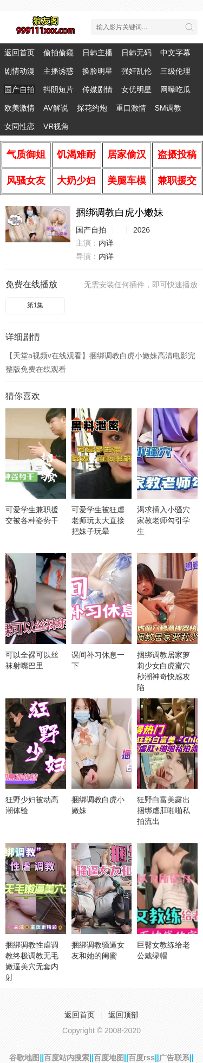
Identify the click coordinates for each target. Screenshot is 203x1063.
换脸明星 (97, 71)
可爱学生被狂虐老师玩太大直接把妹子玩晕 (98, 520)
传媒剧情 (97, 89)
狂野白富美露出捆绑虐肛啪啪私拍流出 (163, 810)
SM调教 (168, 108)
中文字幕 (175, 52)
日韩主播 (97, 52)
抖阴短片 (58, 89)
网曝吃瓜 (175, 89)
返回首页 (19, 52)
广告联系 (174, 1057)
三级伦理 (175, 71)
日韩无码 (136, 52)
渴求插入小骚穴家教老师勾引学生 (163, 520)
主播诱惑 (58, 71)
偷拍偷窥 (58, 52)
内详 (106, 243)
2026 (141, 230)
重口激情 (131, 108)
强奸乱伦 (136, 71)
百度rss (141, 1057)
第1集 (35, 305)
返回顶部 (123, 1014)
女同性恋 (19, 126)
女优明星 (136, 89)
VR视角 (56, 126)
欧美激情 (19, 108)
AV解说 (55, 108)
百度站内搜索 (66, 1057)
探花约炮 (92, 108)
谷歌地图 (24, 1057)
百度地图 (109, 1057)
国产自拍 (19, 89)
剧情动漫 (19, 71)
